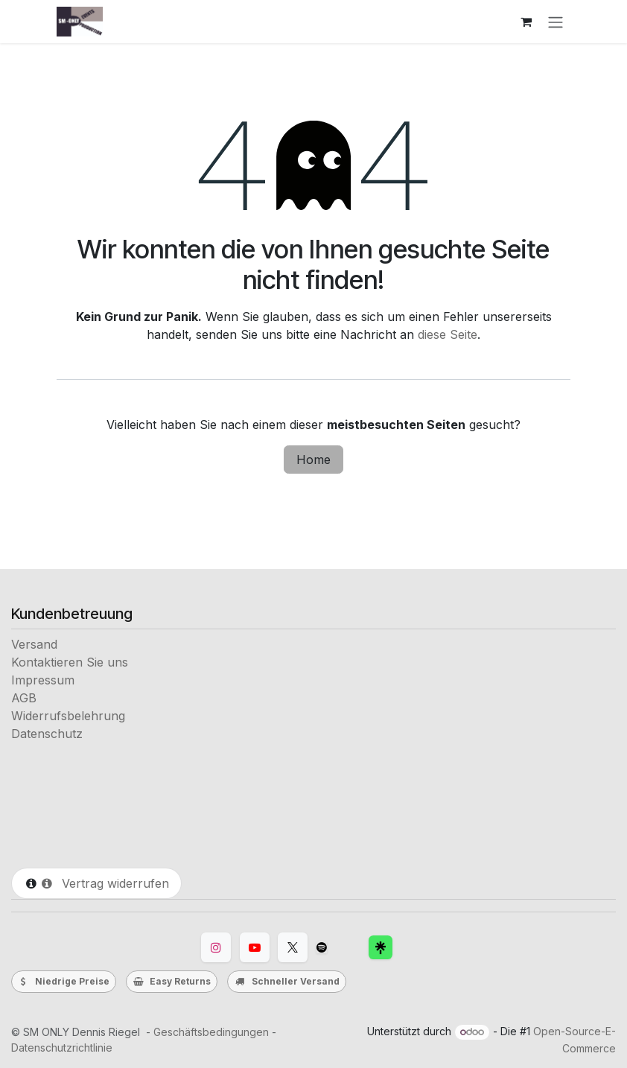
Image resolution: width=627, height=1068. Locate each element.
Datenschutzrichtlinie (61, 1047)
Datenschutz (47, 733)
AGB (23, 697)
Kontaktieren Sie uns (69, 662)
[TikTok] (321, 947)
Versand (34, 644)
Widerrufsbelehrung (68, 715)
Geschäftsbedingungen (211, 1032)
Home (313, 459)
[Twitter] (293, 947)
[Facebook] (380, 947)
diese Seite (447, 334)
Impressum (42, 680)
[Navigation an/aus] (555, 21)
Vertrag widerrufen (104, 883)
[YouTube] (255, 947)
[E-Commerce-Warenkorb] (526, 21)
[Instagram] (216, 947)
